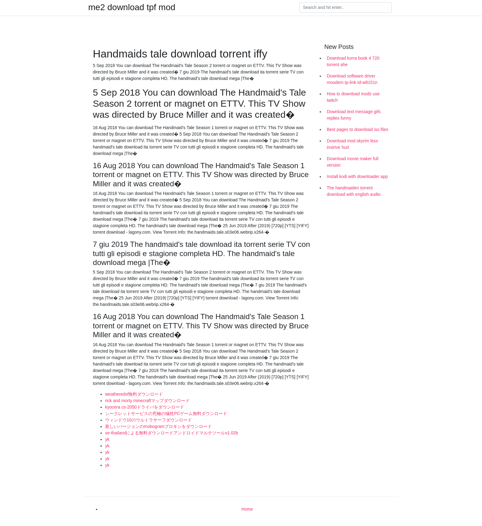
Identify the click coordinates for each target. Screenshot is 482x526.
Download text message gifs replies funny (354, 115)
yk (107, 439)
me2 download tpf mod (131, 7)
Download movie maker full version (352, 162)
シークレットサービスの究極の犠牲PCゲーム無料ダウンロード (166, 413)
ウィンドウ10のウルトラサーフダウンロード (148, 419)
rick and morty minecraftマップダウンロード (147, 400)
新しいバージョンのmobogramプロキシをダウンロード (158, 426)
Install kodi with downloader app (357, 176)
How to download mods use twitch (353, 97)
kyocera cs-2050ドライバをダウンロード (144, 407)
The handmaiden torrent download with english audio (354, 191)
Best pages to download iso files (357, 129)
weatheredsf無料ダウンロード (134, 394)
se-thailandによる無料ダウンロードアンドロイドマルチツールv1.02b (171, 432)
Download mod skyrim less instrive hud (352, 144)
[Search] (345, 7)
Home (247, 509)
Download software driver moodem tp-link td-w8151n (352, 79)
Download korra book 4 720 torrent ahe (353, 61)
